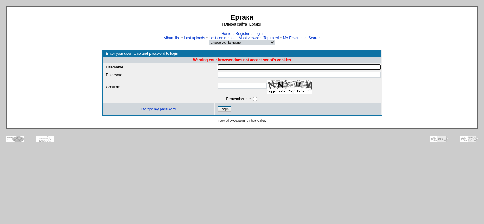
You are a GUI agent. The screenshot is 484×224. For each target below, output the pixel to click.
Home (226, 33)
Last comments (221, 38)
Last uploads (194, 38)
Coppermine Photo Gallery (249, 120)
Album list (172, 38)
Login (258, 33)
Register (242, 33)
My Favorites (294, 38)
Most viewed (249, 38)
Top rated (271, 38)
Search (314, 38)
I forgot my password (158, 109)
